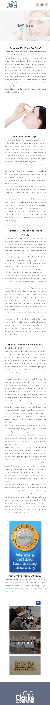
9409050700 (9, 589)
